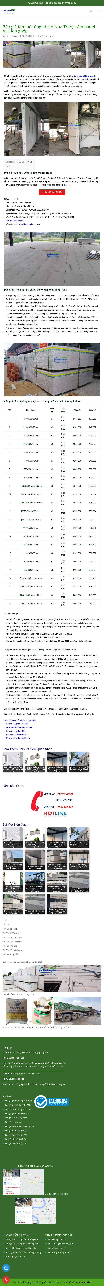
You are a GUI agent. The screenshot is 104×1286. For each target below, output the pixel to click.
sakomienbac (12, 36)
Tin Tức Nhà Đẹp (10, 945)
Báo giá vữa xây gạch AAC (16, 1135)
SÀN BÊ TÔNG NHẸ (11, 994)
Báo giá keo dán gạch (14, 1122)
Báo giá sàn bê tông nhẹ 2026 (18, 1109)
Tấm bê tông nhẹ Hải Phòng (18, 738)
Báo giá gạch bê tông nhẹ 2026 (18, 1100)
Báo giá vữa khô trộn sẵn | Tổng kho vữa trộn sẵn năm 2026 (30, 1027)
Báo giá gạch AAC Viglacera (17, 1113)
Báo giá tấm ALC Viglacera (16, 1117)
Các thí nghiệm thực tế (15, 1256)
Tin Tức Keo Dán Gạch (12, 937)
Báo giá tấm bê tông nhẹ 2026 (18, 1105)
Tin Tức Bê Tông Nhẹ (44, 36)
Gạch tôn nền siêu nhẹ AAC (15, 962)
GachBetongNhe (82, 1282)
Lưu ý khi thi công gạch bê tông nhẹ (20, 1248)
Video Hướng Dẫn (11, 954)
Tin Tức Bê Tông (10, 928)
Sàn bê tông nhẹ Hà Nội (16, 734)
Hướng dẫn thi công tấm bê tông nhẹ (21, 1239)
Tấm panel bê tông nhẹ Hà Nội (19, 727)
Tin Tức (6, 924)
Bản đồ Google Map (14, 221)
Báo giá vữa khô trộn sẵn (16, 1143)
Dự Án (5, 920)
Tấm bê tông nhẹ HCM (15, 731)
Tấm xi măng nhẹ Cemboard (60, 1243)
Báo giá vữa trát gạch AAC (16, 1139)
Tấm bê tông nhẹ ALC (56, 1239)
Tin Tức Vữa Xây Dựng (12, 950)
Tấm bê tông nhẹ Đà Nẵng (17, 724)
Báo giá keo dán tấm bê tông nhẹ (19, 1126)
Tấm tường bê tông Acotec (59, 1252)
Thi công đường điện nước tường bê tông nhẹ (25, 1252)
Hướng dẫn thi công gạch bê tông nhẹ (21, 1243)
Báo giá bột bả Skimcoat (15, 1130)
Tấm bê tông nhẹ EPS (56, 1248)
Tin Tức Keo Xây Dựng (12, 941)
